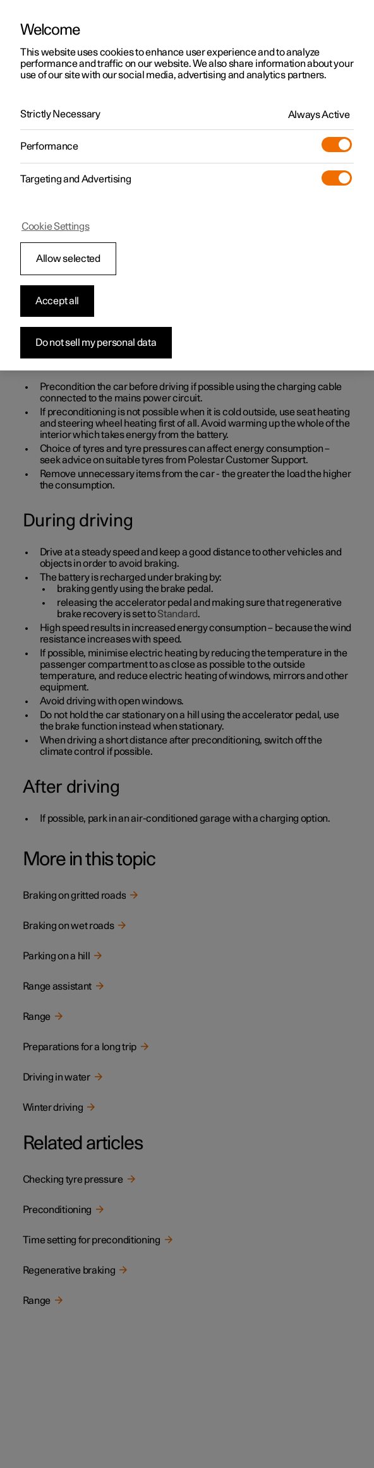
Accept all (57, 301)
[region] (187, 185)
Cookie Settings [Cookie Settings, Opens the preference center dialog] (55, 227)
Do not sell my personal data (96, 343)
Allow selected (68, 259)
